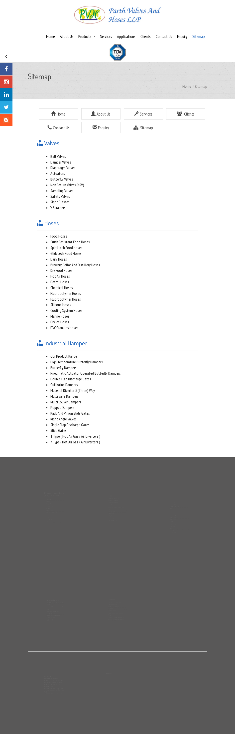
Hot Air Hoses (60, 276)
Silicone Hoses (60, 304)
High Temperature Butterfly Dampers (76, 361)
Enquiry (182, 36)
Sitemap (198, 36)
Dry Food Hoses (61, 270)
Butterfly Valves (61, 179)
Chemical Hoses (61, 287)
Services (106, 36)
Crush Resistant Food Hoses (70, 241)
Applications (126, 36)
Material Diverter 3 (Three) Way (72, 390)
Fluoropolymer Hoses (65, 293)
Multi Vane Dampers (64, 396)
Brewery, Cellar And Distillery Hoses (75, 264)
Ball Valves (58, 156)
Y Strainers (58, 207)
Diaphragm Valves (62, 167)
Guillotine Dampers (64, 384)
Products (84, 36)
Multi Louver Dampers (65, 401)
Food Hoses (58, 236)
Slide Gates (58, 430)
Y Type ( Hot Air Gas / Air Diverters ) (75, 441)
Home (50, 36)
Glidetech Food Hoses (66, 253)
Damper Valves (60, 162)
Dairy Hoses (58, 259)
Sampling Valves (61, 190)
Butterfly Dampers (63, 367)
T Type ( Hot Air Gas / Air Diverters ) (75, 436)
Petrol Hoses (59, 281)
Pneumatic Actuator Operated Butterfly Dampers (85, 373)
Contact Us (164, 36)
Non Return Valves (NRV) (67, 184)
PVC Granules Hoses (64, 327)
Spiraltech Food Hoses (66, 247)
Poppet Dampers (62, 407)
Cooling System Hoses (66, 310)
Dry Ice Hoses (59, 321)
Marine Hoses (59, 316)
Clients (145, 36)
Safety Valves (60, 196)
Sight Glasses (60, 201)
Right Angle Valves (63, 418)
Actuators (57, 173)
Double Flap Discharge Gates (70, 378)
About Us (66, 36)
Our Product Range (63, 356)
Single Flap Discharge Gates (70, 424)
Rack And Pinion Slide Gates (70, 413)
